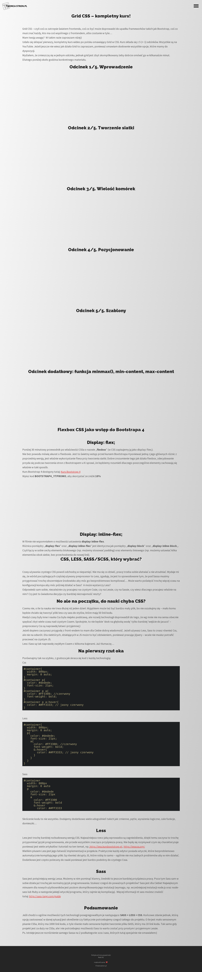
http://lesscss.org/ (134, 846)
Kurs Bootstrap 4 (70, 471)
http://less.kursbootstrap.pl (105, 846)
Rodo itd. (101, 957)
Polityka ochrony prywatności (101, 955)
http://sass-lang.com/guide (45, 896)
